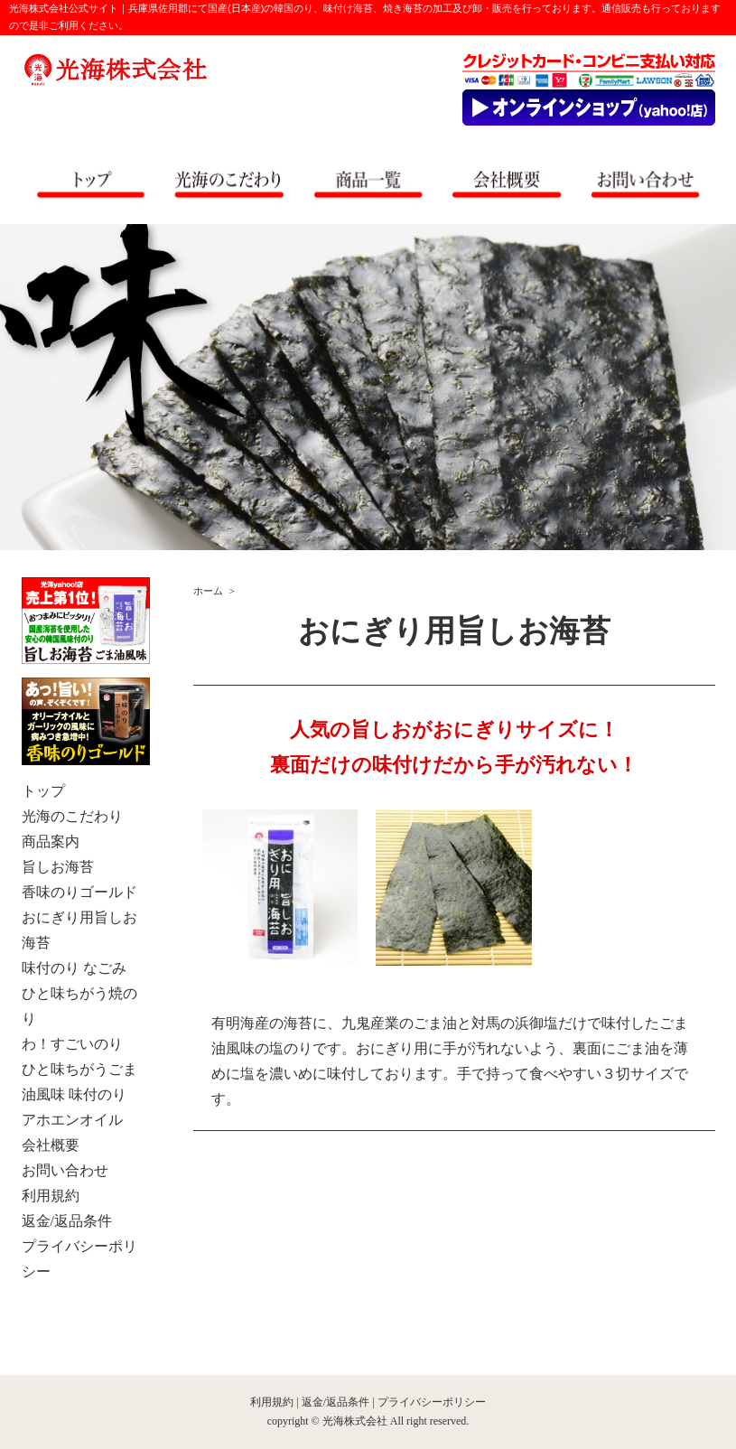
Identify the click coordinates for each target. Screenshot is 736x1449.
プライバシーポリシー (431, 1402)
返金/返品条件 (335, 1402)
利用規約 (271, 1402)
